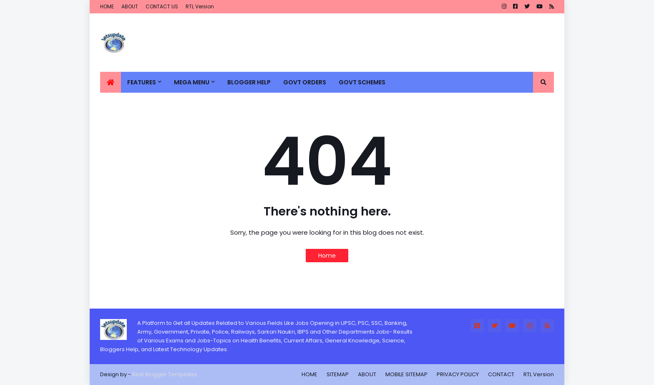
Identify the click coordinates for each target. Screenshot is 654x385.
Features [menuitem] (141, 82)
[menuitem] (110, 82)
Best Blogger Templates (164, 374)
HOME (107, 6)
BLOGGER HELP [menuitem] (249, 82)
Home (327, 255)
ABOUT (129, 6)
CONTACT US (162, 6)
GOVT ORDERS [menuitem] (304, 82)
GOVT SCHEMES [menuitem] (362, 82)
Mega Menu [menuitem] (191, 82)
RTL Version (200, 6)
